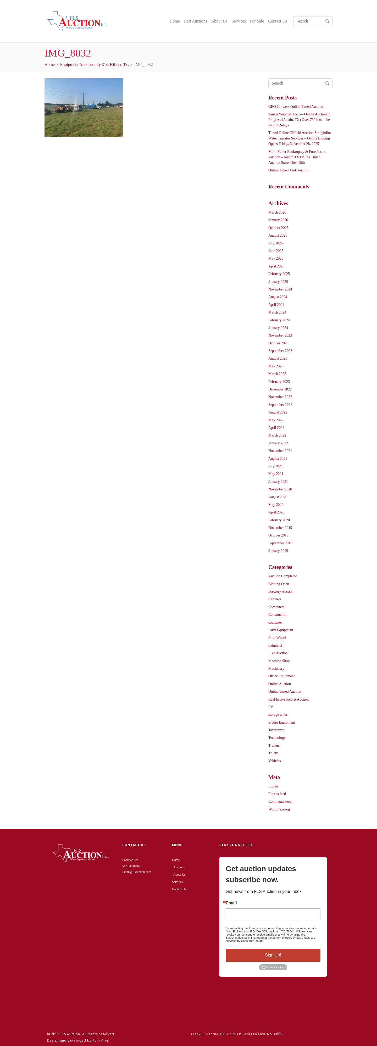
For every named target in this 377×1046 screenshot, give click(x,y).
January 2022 (278, 443)
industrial (275, 645)
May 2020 (275, 505)
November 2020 (280, 489)
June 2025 (275, 251)
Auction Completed (282, 576)
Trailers (274, 745)
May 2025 (275, 258)
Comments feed (279, 801)
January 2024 (278, 328)
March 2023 (277, 374)
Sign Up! (273, 955)
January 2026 (278, 220)
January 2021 (278, 482)
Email (231, 903)
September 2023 (280, 351)
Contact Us (277, 21)
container (275, 622)
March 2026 (277, 212)
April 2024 (276, 305)
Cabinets (274, 599)
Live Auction (278, 653)
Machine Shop (279, 661)
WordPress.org (279, 809)
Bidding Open (278, 584)
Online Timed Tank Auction (288, 170)
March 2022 (277, 435)
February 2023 (279, 382)
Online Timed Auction (284, 691)
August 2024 (277, 297)
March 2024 (277, 312)
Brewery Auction (280, 592)
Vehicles (274, 761)
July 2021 (275, 466)
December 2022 (280, 389)
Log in (273, 786)
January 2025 (278, 282)
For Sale (257, 21)
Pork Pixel (100, 1040)
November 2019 (280, 528)
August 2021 (277, 459)
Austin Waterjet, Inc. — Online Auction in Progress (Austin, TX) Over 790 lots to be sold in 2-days (299, 119)
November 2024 (280, 289)
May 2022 (275, 420)
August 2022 (277, 412)
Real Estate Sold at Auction (288, 699)
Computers (276, 607)
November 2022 (280, 397)
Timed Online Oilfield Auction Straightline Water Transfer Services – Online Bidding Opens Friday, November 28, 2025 (299, 138)
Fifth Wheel (277, 638)
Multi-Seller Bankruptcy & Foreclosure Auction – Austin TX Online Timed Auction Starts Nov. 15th (297, 157)
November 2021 (280, 451)
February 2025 (279, 274)
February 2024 (279, 320)
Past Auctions (195, 21)
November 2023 (280, 335)
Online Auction (279, 684)
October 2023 (278, 343)
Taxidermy (276, 730)
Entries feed (277, 794)
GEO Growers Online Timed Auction (295, 107)
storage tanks (277, 715)
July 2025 (275, 243)
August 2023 (277, 358)
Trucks (273, 753)
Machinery (276, 668)
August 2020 (277, 497)
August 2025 (277, 235)
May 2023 (275, 366)
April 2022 (276, 428)
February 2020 (279, 520)
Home (175, 21)
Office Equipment (281, 676)
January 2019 (278, 551)
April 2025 (276, 266)
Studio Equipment (281, 722)
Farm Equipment (280, 630)
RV (270, 707)
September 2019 (280, 543)
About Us (219, 21)
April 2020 (276, 512)
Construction (277, 615)
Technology (277, 738)
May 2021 (275, 474)
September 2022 (280, 405)
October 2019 (278, 535)
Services (238, 21)
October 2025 (278, 228)
